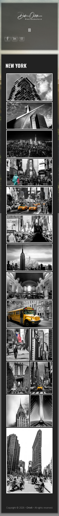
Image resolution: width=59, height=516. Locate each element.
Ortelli (29, 15)
